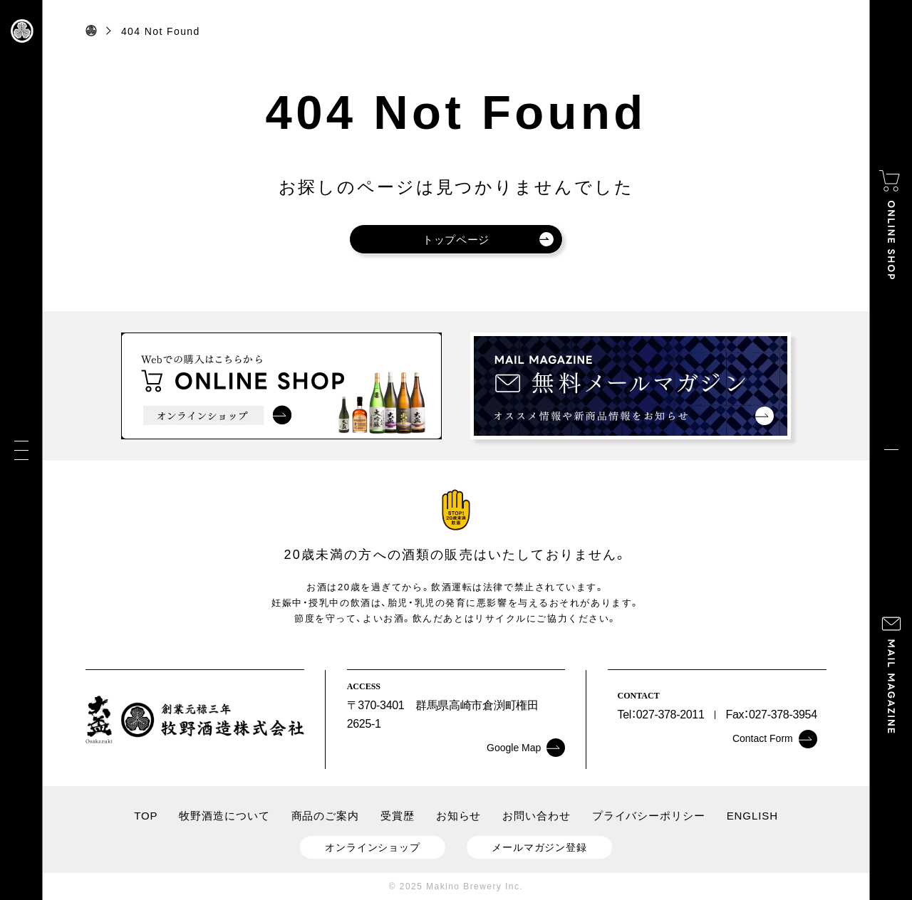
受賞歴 (397, 816)
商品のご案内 (325, 816)
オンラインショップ (372, 847)
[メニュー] (21, 450)
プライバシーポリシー (648, 816)
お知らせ (459, 816)
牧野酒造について (224, 816)
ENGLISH (752, 816)
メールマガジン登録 (539, 847)
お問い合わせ (536, 816)
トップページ (488, 239)
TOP (145, 816)
